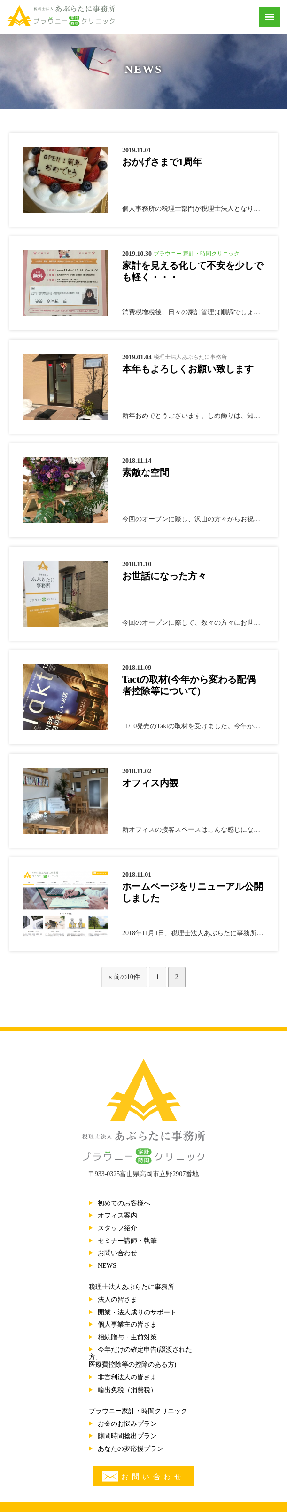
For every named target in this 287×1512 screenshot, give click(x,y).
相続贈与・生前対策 (127, 1337)
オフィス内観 (150, 783)
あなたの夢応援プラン (130, 1448)
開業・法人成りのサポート (137, 1312)
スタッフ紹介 (117, 1228)
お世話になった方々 (164, 576)
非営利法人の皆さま (127, 1377)
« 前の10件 (124, 976)
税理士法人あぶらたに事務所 (131, 1286)
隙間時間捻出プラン (127, 1436)
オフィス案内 (117, 1215)
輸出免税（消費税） (127, 1389)
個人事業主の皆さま (127, 1324)
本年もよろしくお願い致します (188, 369)
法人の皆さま (117, 1299)
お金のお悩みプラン (127, 1423)
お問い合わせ (117, 1253)
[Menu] (269, 17)
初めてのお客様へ (124, 1203)
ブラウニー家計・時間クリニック (138, 1411)
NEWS (107, 1265)
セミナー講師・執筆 (127, 1240)
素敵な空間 (145, 472)
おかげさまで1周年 (162, 162)
